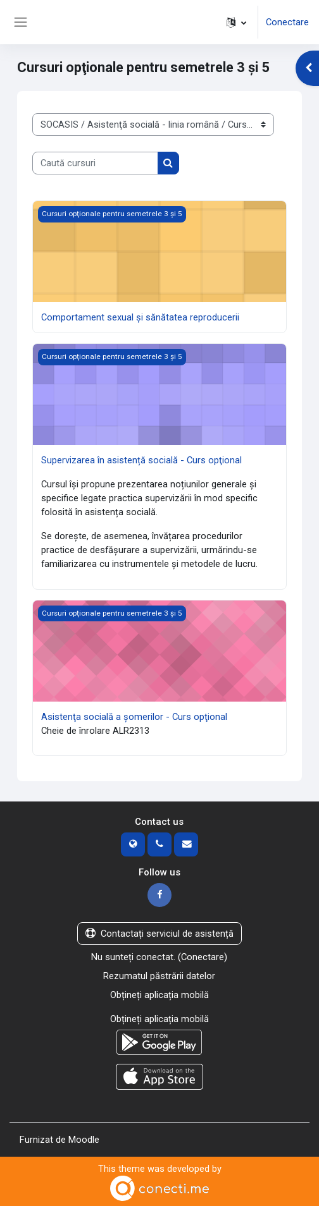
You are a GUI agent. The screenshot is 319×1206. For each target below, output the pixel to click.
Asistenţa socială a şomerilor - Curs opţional (134, 716)
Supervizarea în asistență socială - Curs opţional (141, 460)
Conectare (287, 22)
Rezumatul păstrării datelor (159, 976)
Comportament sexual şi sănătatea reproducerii (140, 317)
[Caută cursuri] (95, 163)
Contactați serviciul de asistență (159, 933)
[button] (236, 22)
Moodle (83, 1139)
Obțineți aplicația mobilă (159, 995)
